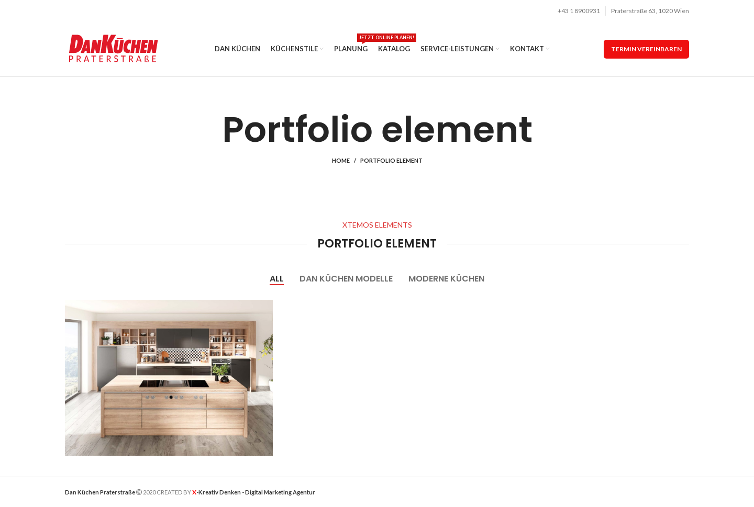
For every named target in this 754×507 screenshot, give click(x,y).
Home (341, 160)
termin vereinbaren (646, 49)
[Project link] (169, 378)
